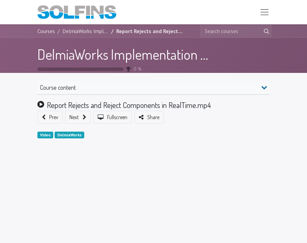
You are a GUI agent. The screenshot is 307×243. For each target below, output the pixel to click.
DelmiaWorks (69, 134)
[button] (50, 117)
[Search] (265, 31)
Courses (46, 31)
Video (45, 134)
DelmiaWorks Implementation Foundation (148, 54)
